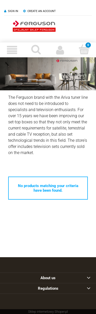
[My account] (60, 49)
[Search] (36, 49)
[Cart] (84, 49)
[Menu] (12, 49)
